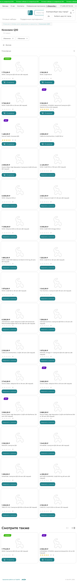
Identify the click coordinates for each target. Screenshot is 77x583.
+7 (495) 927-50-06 (66, 6)
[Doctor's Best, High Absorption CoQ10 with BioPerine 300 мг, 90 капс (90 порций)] (57, 411)
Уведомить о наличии (47, 174)
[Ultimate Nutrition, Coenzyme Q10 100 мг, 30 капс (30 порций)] (57, 318)
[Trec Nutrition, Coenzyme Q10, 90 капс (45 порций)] (57, 287)
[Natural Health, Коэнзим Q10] (19, 132)
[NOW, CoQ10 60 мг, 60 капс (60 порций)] (19, 287)
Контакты (20, 6)
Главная (6, 24)
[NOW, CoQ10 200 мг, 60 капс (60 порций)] (19, 101)
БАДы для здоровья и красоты (24, 24)
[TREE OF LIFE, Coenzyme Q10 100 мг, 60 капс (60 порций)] (19, 504)
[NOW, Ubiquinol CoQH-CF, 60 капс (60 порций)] (57, 194)
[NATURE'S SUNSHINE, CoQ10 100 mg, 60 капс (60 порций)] (57, 473)
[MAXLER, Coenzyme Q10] (19, 442)
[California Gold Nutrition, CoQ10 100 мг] (57, 132)
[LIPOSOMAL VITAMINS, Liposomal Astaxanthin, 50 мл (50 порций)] (57, 547)
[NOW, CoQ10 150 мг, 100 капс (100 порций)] (57, 163)
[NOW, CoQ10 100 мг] (57, 70)
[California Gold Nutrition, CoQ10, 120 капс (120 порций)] (19, 349)
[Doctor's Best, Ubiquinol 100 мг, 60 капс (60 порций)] (57, 380)
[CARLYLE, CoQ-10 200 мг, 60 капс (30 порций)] (57, 504)
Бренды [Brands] (5, 6)
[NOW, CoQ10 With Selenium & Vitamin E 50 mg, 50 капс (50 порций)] (19, 256)
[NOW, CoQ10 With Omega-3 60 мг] (57, 225)
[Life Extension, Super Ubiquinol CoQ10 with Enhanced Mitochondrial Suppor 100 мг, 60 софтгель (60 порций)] (19, 318)
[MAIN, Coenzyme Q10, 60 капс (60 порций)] (19, 70)
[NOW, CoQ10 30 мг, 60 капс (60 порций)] (57, 256)
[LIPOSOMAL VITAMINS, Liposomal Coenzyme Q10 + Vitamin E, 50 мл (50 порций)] (57, 101)
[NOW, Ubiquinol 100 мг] (19, 194)
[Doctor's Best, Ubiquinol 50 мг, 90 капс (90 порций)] (19, 380)
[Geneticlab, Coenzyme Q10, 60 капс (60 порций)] (19, 473)
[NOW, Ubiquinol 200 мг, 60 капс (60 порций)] (19, 225)
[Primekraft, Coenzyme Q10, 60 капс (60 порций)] (57, 442)
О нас (13, 6)
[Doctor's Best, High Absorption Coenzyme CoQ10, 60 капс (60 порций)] (19, 163)
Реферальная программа (36, 6)
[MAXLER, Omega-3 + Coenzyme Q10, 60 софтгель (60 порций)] (57, 349)
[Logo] (7, 12)
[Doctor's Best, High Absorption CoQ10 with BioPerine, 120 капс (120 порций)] (19, 411)
